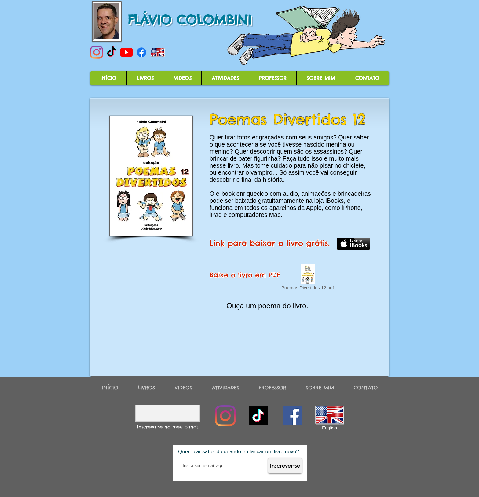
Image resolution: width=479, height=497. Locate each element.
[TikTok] (111, 52)
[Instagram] (96, 52)
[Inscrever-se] (285, 465)
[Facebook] (141, 52)
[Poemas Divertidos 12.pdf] (307, 278)
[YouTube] (126, 52)
